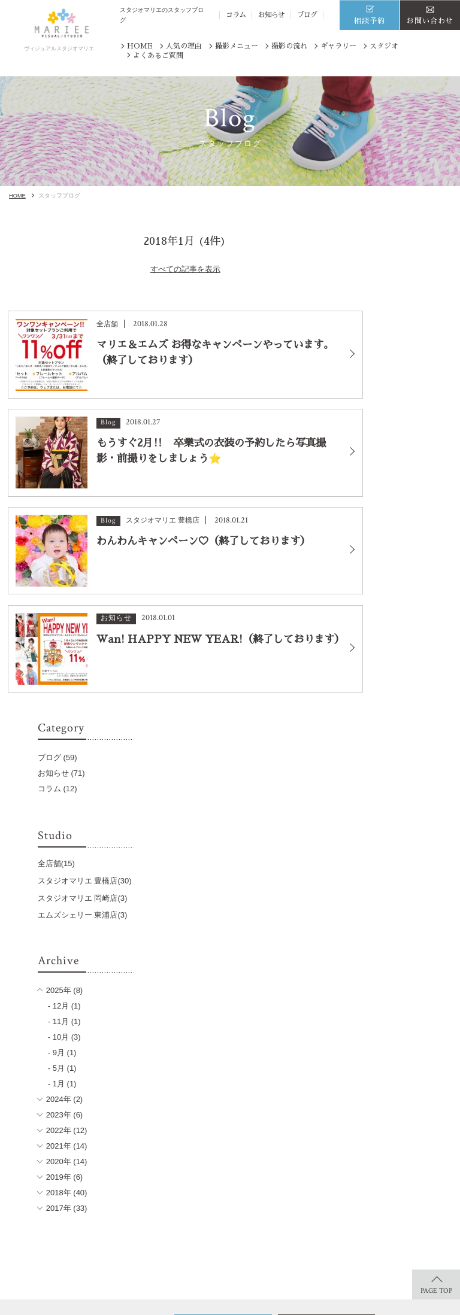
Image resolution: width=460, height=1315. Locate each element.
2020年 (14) (407, 719)
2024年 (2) (405, 657)
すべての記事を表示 (179, 282)
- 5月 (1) (407, 626)
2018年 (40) (407, 750)
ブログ (307, 15)
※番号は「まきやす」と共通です (311, 1054)
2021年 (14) (407, 704)
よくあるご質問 (158, 55)
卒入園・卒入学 (184, 1170)
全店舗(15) (401, 383)
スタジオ (384, 46)
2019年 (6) (405, 735)
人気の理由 (184, 46)
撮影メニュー (236, 46)
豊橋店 (247, 1184)
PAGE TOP (436, 855)
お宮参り (173, 1185)
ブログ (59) (402, 278)
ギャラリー (338, 46)
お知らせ (271, 15)
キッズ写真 (108, 1185)
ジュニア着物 (112, 1201)
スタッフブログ (355, 1169)
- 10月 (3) (409, 595)
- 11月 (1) (409, 579)
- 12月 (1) (409, 564)
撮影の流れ (289, 46)
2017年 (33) (407, 766)
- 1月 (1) (407, 641)
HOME (140, 46)
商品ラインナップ (45, 1220)
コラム (236, 15)
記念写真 (173, 1201)
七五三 (101, 1170)
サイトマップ (351, 1216)
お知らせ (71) (406, 293)
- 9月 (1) (407, 610)
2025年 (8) (405, 548)
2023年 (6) (405, 673)
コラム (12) (402, 309)
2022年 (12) (407, 688)
